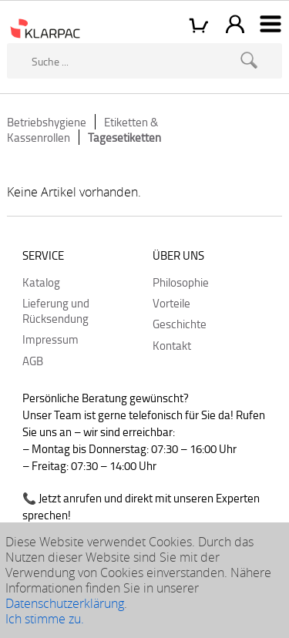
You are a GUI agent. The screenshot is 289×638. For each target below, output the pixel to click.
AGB (32, 360)
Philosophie (181, 282)
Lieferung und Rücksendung (55, 310)
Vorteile (171, 303)
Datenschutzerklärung (64, 603)
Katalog (41, 282)
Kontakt (172, 345)
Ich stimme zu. (44, 618)
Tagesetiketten (124, 137)
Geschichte (180, 323)
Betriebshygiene (46, 121)
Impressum (50, 339)
